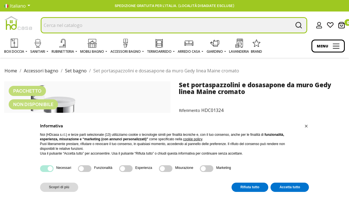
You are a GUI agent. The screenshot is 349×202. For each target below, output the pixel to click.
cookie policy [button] (192, 139)
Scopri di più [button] (59, 187)
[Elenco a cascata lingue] (18, 6)
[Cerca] (173, 25)
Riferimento (189, 110)
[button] (306, 126)
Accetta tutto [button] (289, 187)
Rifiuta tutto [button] (250, 187)
